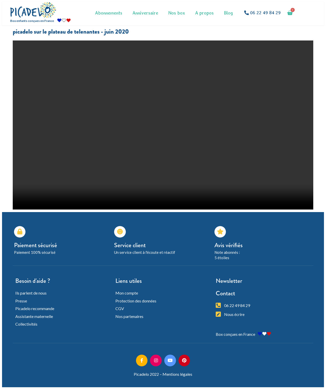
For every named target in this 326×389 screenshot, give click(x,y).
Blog (228, 13)
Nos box (176, 13)
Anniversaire (145, 13)
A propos (204, 13)
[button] (262, 12)
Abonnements (108, 13)
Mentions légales (177, 373)
